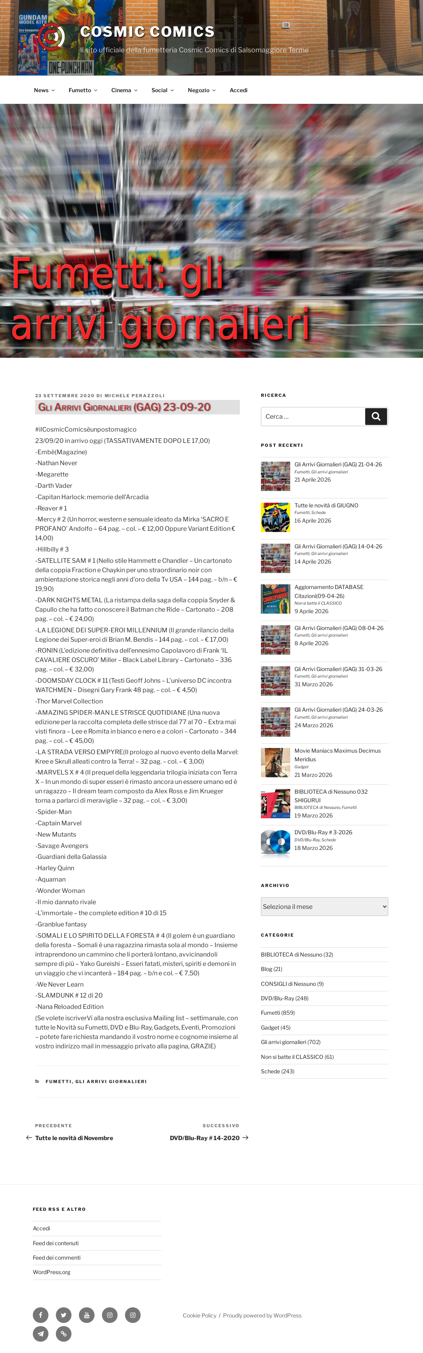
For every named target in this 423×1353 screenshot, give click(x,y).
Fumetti (59, 1081)
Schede (270, 1071)
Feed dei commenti (56, 1257)
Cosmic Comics (148, 31)
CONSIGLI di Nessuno (288, 983)
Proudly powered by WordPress (262, 1315)
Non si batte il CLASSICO (292, 1056)
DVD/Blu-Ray (277, 998)
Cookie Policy (199, 1315)
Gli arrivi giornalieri (111, 1081)
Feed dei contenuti (56, 1243)
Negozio (202, 90)
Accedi (239, 90)
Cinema (125, 90)
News (45, 90)
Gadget (270, 1027)
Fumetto (83, 90)
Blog (266, 969)
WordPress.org (51, 1272)
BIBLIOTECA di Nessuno (291, 954)
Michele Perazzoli (135, 395)
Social (163, 90)
